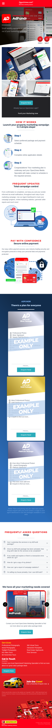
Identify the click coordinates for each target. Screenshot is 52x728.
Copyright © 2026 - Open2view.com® (43, 723)
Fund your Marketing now (28, 113)
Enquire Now (26, 103)
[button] (5, 604)
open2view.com (26, 3)
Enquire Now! (26, 370)
